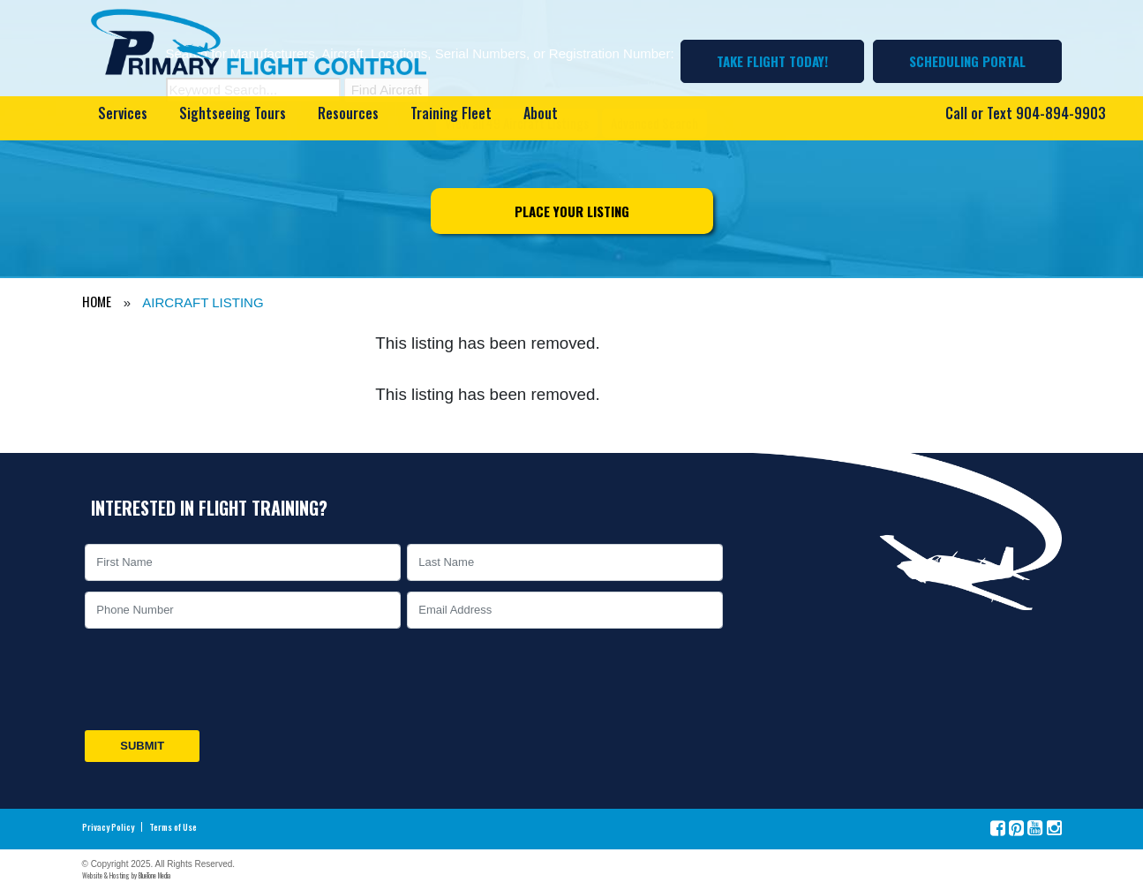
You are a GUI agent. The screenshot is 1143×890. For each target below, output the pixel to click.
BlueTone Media (154, 875)
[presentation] (216, 679)
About (540, 113)
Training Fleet (451, 113)
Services (122, 113)
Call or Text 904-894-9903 (1025, 113)
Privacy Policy (108, 827)
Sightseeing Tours (232, 113)
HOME (96, 301)
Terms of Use (173, 827)
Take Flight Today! (772, 61)
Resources (348, 113)
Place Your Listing (572, 211)
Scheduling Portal (967, 61)
